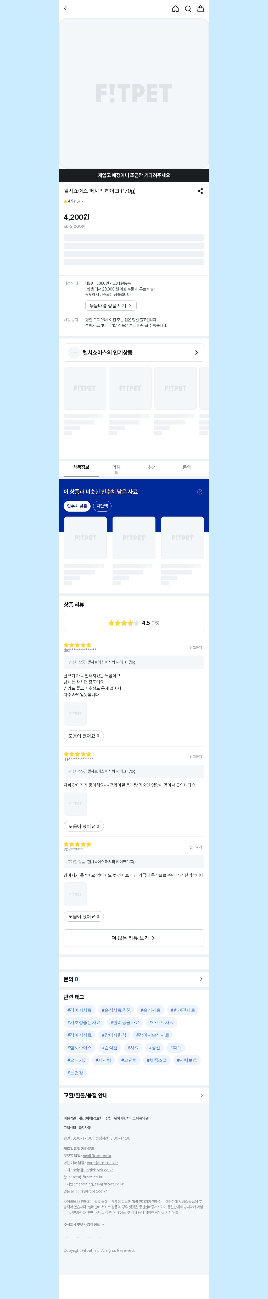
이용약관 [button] (70, 1118)
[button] (67, 9)
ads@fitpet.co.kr (87, 1177)
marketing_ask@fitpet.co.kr (100, 1184)
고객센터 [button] (70, 1127)
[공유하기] (200, 191)
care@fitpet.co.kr (102, 1163)
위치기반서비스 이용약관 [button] (131, 1118)
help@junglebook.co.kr (93, 1170)
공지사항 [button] (85, 1127)
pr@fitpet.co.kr (93, 1191)
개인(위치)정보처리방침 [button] (95, 1118)
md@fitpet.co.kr (97, 1155)
